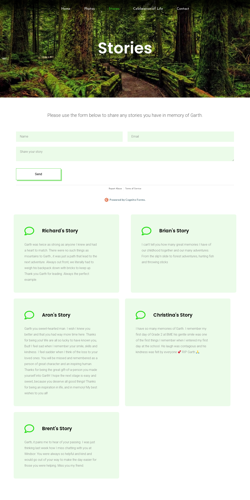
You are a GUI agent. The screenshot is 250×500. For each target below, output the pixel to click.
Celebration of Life (148, 9)
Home (66, 9)
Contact (183, 9)
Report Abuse (115, 189)
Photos (89, 9)
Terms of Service (133, 189)
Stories (114, 9)
